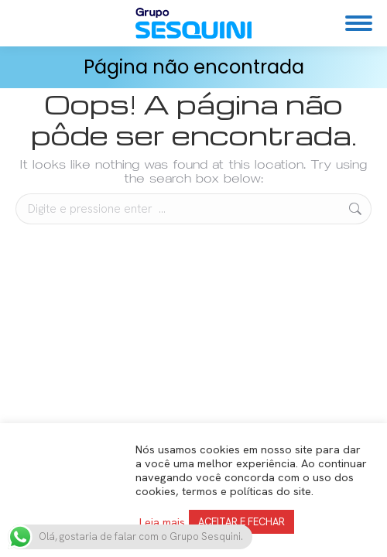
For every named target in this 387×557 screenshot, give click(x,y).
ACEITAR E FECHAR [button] (241, 521)
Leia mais (162, 522)
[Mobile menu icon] (358, 23)
